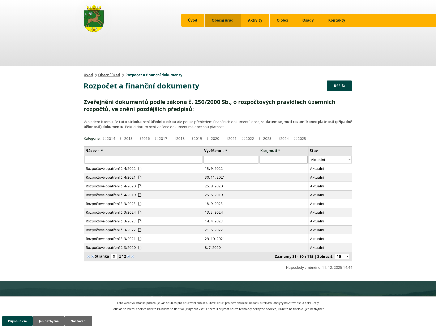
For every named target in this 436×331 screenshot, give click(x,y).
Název (92, 150)
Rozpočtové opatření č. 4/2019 (114, 194)
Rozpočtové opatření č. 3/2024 (114, 212)
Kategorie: (92, 138)
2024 (284, 138)
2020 (215, 138)
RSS (339, 85)
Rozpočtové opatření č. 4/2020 (114, 186)
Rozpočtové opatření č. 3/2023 (114, 221)
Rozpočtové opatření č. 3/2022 (114, 229)
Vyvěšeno (214, 150)
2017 (163, 138)
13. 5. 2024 (214, 212)
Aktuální (317, 168)
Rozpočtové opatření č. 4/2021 (114, 177)
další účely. (312, 303)
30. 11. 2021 (215, 177)
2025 (302, 138)
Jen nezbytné (49, 321)
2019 (198, 138)
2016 (145, 138)
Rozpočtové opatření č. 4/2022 (114, 168)
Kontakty (336, 20)
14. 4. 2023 (214, 221)
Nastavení (78, 321)
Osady (308, 20)
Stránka (102, 256)
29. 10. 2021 (215, 238)
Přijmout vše (17, 321)
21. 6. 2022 (214, 229)
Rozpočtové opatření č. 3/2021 (114, 238)
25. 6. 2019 (214, 194)
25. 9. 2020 (214, 186)
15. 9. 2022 (214, 168)
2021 (232, 138)
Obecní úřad (223, 20)
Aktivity (255, 20)
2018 (180, 138)
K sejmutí (268, 150)
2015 (128, 138)
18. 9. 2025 (214, 203)
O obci (282, 20)
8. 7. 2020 (213, 247)
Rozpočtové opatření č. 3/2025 (114, 203)
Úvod (192, 20)
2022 (250, 138)
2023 (267, 138)
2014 (111, 138)
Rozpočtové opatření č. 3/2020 (114, 247)
